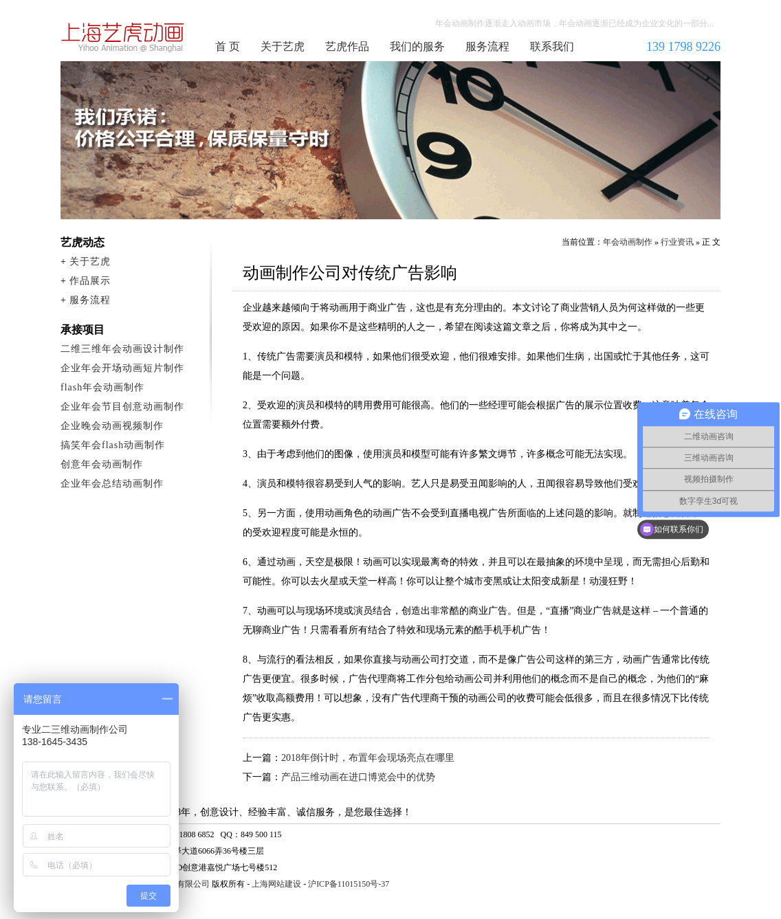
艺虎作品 (347, 46)
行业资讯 (677, 242)
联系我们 (552, 46)
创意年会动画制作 (101, 464)
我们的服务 (417, 46)
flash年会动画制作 (102, 387)
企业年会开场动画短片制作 (122, 368)
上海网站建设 (276, 884)
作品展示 (90, 281)
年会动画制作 (123, 37)
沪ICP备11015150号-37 (348, 884)
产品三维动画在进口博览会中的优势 (358, 777)
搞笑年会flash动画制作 (112, 445)
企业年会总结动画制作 (112, 483)
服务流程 (487, 46)
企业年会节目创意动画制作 (122, 406)
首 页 (227, 46)
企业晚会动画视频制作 (112, 426)
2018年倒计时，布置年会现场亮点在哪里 (367, 758)
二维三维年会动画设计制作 (122, 349)
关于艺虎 (283, 46)
